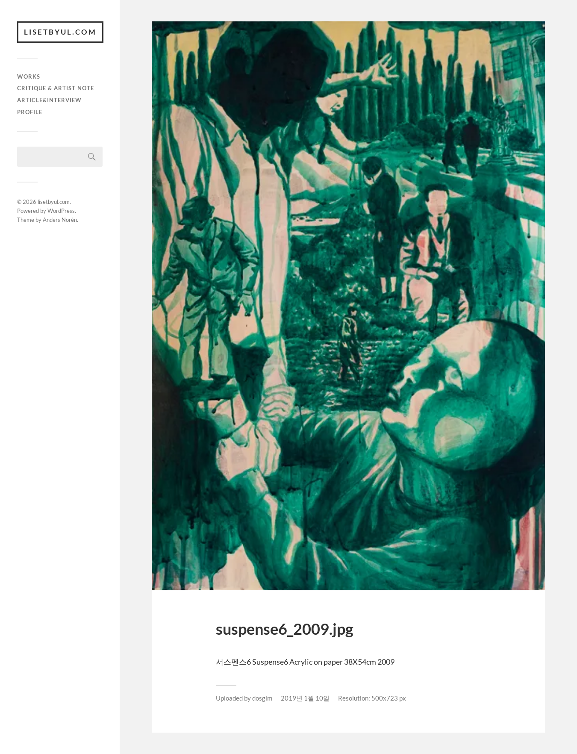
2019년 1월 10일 (305, 698)
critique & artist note (55, 88)
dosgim (262, 698)
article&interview (49, 100)
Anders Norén (60, 219)
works (28, 76)
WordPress (61, 210)
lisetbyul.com (60, 31)
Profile (29, 112)
